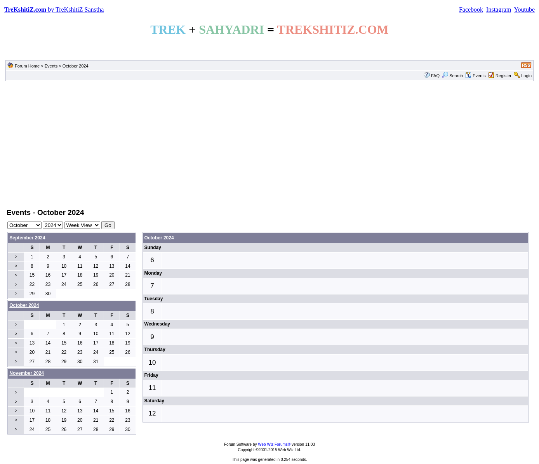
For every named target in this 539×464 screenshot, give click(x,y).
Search (452, 75)
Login (526, 75)
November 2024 (26, 373)
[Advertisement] (269, 144)
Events (51, 66)
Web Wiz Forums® (274, 444)
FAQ (435, 75)
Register (503, 75)
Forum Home (27, 66)
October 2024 (159, 238)
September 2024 (27, 238)
